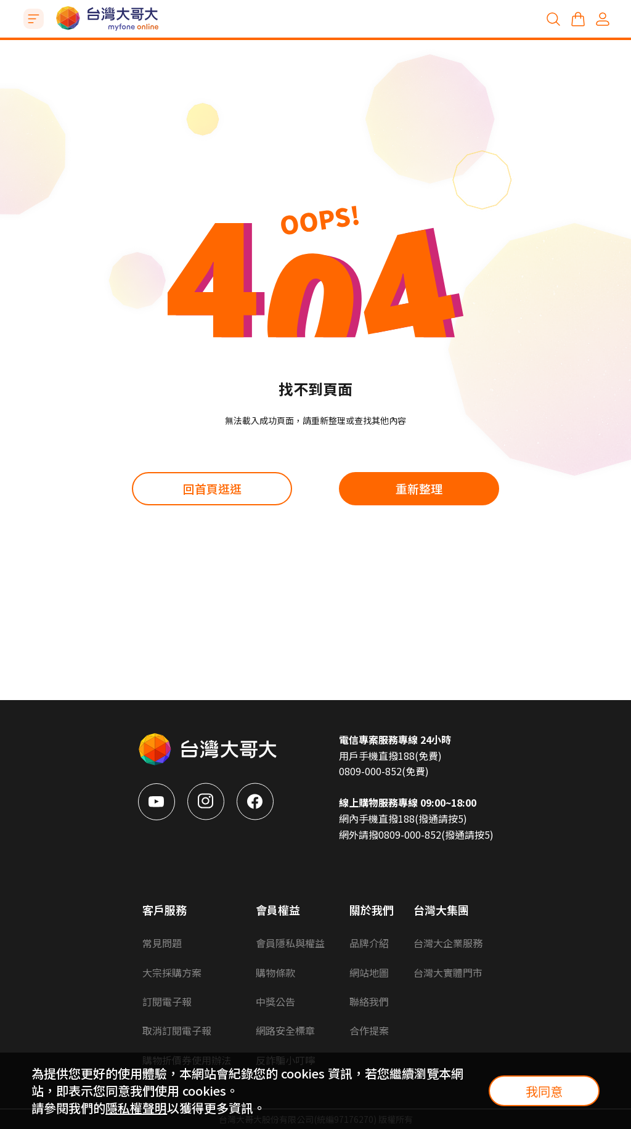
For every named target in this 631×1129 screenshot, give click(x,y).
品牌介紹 (369, 942)
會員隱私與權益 (290, 942)
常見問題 (162, 942)
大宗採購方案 (172, 972)
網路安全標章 (285, 1030)
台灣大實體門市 (447, 972)
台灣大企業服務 (447, 942)
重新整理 (419, 488)
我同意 (544, 1091)
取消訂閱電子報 (176, 1030)
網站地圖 (369, 972)
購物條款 (275, 972)
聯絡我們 (369, 1001)
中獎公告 (275, 1001)
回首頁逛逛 (212, 488)
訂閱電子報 (167, 1001)
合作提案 (369, 1030)
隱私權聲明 (136, 1108)
